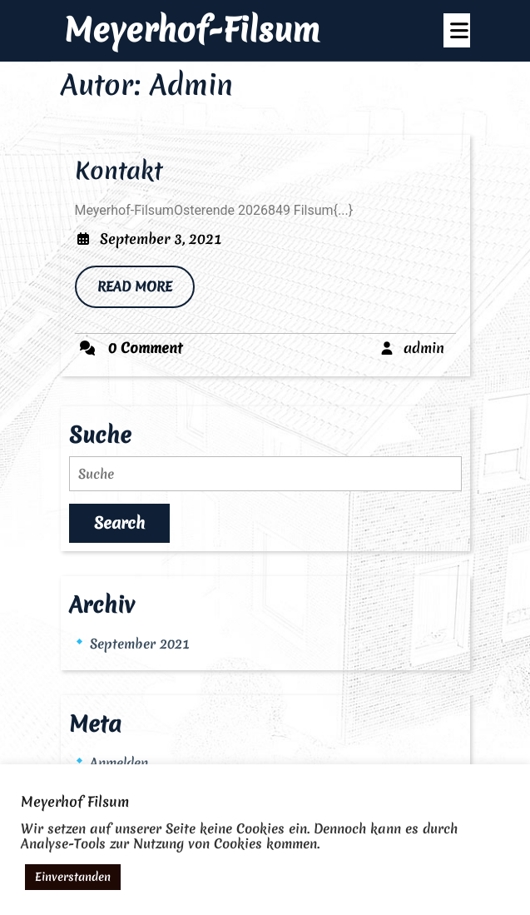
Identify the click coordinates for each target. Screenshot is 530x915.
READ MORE (146, 292)
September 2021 (140, 643)
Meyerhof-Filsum (191, 29)
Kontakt (118, 170)
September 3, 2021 (161, 238)
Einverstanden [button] (73, 876)
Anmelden (119, 762)
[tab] (456, 30)
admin (424, 347)
